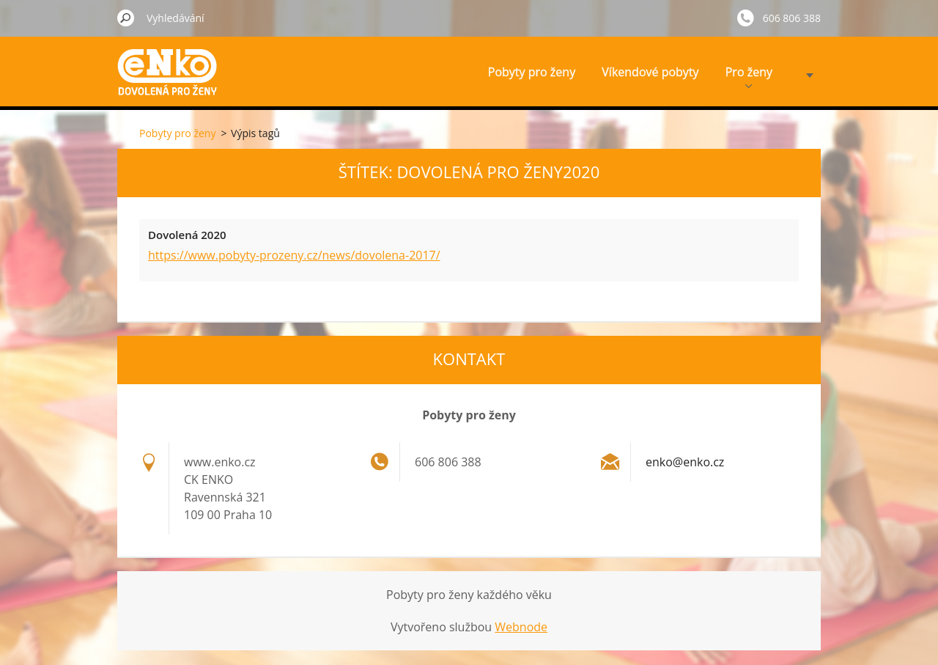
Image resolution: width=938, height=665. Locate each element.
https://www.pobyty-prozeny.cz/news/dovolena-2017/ (294, 255)
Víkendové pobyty (650, 72)
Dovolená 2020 (187, 234)
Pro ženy (749, 76)
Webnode (521, 627)
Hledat (126, 17)
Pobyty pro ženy (531, 72)
